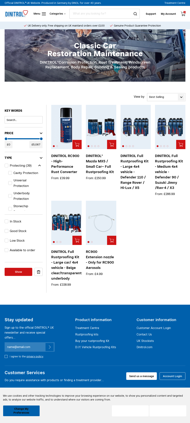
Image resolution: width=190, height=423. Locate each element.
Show (18, 271)
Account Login (172, 376)
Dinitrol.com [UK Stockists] (144, 347)
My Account (168, 13)
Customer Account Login (154, 328)
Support (151, 13)
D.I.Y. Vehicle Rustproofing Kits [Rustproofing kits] (95, 347)
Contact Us (144, 334)
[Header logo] (16, 13)
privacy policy (35, 356)
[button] (54, 146)
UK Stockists (145, 341)
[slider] (6, 138)
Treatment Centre (175, 2)
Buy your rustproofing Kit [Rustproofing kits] (92, 341)
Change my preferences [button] (21, 410)
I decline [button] (130, 410)
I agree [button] (167, 410)
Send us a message (141, 376)
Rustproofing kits (86, 334)
